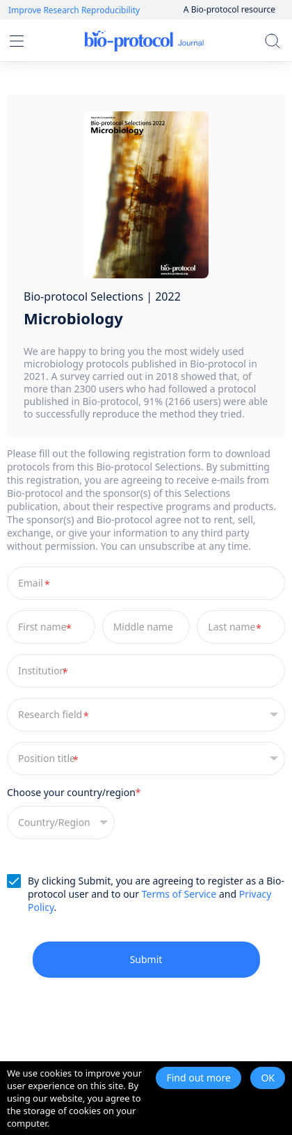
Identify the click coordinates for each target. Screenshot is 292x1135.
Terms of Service (179, 893)
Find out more (198, 1077)
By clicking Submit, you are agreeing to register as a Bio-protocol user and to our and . (156, 894)
